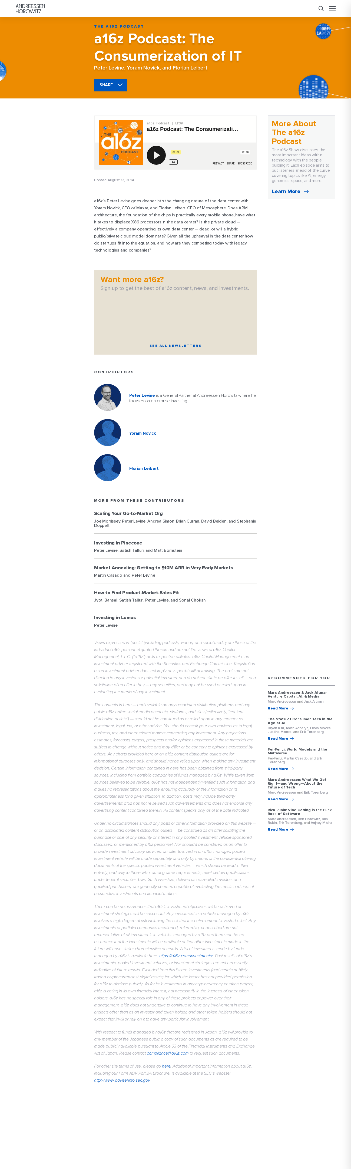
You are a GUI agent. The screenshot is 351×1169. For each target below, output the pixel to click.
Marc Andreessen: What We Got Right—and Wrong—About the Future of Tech (297, 783)
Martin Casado (295, 758)
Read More (278, 708)
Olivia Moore (320, 728)
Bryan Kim (276, 728)
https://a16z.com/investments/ (186, 956)
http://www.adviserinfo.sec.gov (122, 1080)
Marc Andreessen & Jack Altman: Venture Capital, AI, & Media (298, 694)
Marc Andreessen (282, 701)
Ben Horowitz (309, 819)
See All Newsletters (176, 346)
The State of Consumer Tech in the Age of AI (300, 721)
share (106, 85)
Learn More (286, 191)
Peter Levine (109, 68)
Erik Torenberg (312, 731)
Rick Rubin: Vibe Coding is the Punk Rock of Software (300, 812)
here (166, 1066)
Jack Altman (314, 701)
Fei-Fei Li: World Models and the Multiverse (297, 751)
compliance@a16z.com (168, 1053)
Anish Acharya (297, 728)
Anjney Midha (321, 822)
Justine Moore (280, 731)
